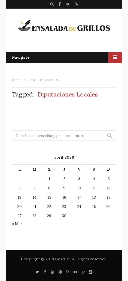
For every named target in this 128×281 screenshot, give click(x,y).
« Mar (17, 223)
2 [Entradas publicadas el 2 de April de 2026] (64, 178)
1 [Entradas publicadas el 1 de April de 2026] (49, 178)
